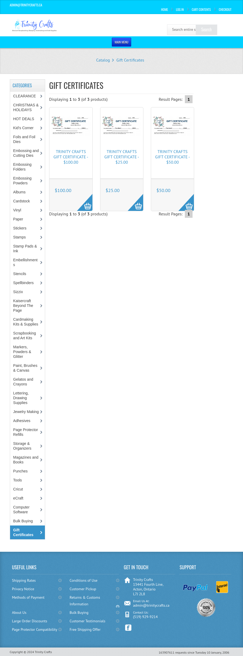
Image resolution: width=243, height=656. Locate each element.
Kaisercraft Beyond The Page (23, 305)
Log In (180, 9)
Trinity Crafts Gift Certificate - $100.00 (70, 157)
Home (164, 9)
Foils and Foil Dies (24, 139)
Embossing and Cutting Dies (26, 153)
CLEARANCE (24, 96)
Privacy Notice (23, 589)
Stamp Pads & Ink (25, 248)
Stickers (20, 228)
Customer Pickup (83, 589)
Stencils (19, 274)
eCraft (18, 498)
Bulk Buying (23, 521)
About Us (19, 612)
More (81, 199)
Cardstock (21, 201)
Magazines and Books (26, 459)
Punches (20, 471)
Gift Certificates (130, 60)
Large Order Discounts (29, 621)
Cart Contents (201, 9)
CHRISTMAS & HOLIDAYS (26, 107)
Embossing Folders (22, 166)
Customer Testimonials (87, 621)
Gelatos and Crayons (23, 381)
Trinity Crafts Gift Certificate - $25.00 (121, 157)
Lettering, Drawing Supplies (21, 398)
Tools (17, 480)
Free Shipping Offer (85, 629)
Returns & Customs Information (85, 600)
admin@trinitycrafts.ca (151, 605)
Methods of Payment (28, 597)
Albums (19, 192)
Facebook (128, 627)
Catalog (103, 60)
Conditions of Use (83, 580)
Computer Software (21, 509)
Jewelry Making (26, 412)
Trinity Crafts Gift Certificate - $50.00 (172, 157)
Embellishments (25, 262)
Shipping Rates (24, 580)
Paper (18, 219)
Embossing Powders (22, 180)
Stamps (19, 237)
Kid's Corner (23, 128)
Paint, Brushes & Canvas (25, 367)
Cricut (18, 489)
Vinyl (17, 210)
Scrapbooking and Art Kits (24, 335)
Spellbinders (23, 283)
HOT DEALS (23, 119)
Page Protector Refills (25, 432)
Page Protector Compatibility (34, 629)
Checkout (225, 9)
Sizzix (18, 292)
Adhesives (22, 421)
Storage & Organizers (22, 445)
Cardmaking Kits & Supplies (25, 321)
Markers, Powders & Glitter (22, 352)
